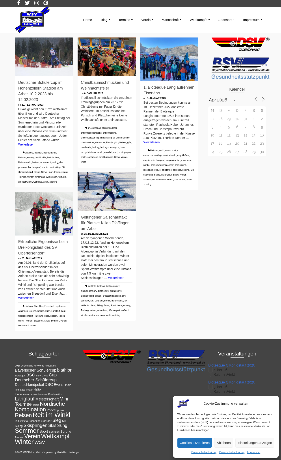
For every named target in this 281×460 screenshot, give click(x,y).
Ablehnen (224, 443)
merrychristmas (88, 152)
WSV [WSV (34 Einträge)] (39, 442)
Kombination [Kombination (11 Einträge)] (55, 394)
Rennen (29, 321)
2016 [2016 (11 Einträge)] (18, 365)
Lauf (63, 311)
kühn (47, 311)
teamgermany (61, 172)
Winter (30, 177)
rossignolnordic (150, 170)
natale (100, 152)
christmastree (87, 142)
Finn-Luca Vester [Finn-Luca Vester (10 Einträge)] (24, 389)
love (123, 147)
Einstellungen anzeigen (255, 443)
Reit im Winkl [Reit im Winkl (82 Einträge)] (51, 414)
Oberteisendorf (25, 316)
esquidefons (183, 155)
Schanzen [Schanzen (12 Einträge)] (35, 421)
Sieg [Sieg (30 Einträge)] (56, 420)
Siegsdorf (38, 321)
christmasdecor (109, 128)
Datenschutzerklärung (204, 452)
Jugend (32, 311)
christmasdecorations (91, 133)
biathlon (38, 152)
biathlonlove (53, 157)
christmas (96, 128)
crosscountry (171, 150)
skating (186, 170)
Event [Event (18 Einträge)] (58, 385)
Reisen (53, 316)
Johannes (23, 311)
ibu (29, 167)
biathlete (29, 152)
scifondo (177, 170)
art (88, 128)
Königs (40, 311)
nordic (45, 167)
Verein (63, 321)
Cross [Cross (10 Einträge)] (45, 375)
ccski (161, 150)
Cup (36, 306)
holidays (104, 147)
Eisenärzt (49, 306)
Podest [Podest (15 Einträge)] (51, 410)
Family (109, 142)
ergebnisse (60, 306)
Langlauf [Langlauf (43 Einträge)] (25, 399)
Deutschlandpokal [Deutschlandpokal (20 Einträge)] (29, 385)
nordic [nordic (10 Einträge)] (36, 405)
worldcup (37, 182)
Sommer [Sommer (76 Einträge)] (27, 430)
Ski (63, 167)
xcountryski (179, 179)
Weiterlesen (26, 144)
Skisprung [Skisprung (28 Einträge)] (57, 425)
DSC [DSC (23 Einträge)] (49, 384)
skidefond (148, 175)
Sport (50, 172)
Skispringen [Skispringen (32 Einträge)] (35, 425)
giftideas (122, 142)
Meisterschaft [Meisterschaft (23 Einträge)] (47, 399)
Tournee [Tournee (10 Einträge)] (19, 437)
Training (22, 177)
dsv (61, 162)
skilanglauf (166, 175)
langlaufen (171, 160)
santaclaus (92, 157)
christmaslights (107, 138)
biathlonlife (40, 157)
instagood (114, 147)
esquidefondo (169, 155)
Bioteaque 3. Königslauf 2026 (231, 365)
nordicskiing (55, 167)
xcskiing (54, 182)
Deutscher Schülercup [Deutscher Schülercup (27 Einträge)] (36, 380)
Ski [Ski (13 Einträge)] (64, 421)
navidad (108, 152)
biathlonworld (24, 162)
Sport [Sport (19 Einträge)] (43, 431)
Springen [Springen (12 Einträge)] (54, 431)
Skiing (37, 172)
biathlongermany (26, 157)
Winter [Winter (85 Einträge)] (24, 441)
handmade (86, 147)
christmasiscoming (90, 138)
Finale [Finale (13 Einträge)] (67, 385)
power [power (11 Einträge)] (60, 410)
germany (22, 167)
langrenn (181, 160)
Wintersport (51, 177)
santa (83, 157)
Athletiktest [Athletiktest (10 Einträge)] (50, 365)
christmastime (123, 138)
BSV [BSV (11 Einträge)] (38, 375)
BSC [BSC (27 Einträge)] (30, 375)
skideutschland (25, 172)
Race (46, 316)
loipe (189, 160)
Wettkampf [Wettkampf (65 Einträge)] (55, 436)
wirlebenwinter (25, 182)
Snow (44, 172)
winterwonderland (164, 179)
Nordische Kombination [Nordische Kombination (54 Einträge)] (40, 406)
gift (115, 142)
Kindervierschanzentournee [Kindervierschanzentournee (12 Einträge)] (31, 394)
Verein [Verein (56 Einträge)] (32, 436)
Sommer (55, 321)
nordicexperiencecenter (162, 165)
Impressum (253, 452)
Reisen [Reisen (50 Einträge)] (23, 415)
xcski (45, 182)
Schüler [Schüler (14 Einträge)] (46, 421)
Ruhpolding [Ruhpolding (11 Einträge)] (21, 421)
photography (125, 152)
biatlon (35, 162)
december (100, 142)
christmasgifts (109, 133)
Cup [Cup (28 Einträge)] (53, 374)
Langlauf (36, 167)
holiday (95, 147)
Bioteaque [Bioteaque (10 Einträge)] (20, 375)
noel (115, 152)
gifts (129, 142)
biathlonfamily (50, 152)
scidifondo (167, 170)
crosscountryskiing (49, 162)
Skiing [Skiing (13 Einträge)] (19, 426)
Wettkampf (23, 325)
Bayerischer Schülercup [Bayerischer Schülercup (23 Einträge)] (35, 370)
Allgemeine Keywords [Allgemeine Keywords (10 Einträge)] (32, 365)
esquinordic (149, 160)
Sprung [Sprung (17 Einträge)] (65, 431)
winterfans (40, 177)
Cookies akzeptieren (195, 443)
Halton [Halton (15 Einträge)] (38, 389)
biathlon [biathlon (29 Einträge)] (65, 370)
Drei (41, 306)
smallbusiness (106, 157)
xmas (83, 162)
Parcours (38, 316)
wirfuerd (63, 177)
